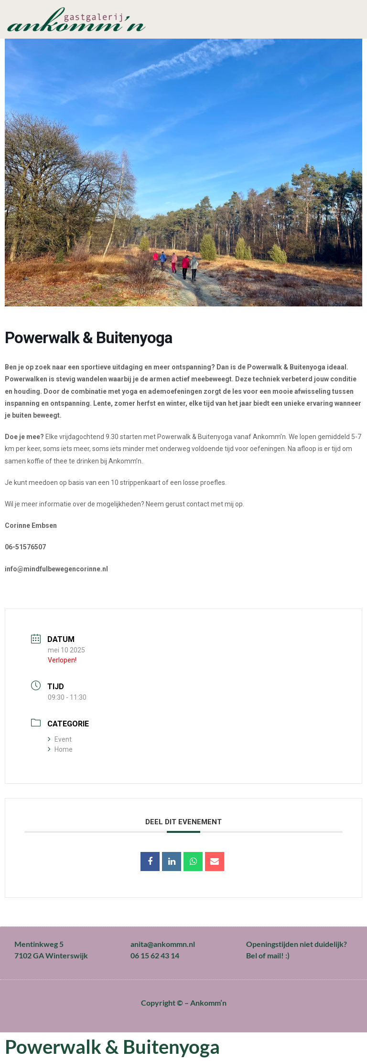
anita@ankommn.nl (162, 943)
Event (60, 739)
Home (60, 749)
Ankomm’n (208, 1002)
